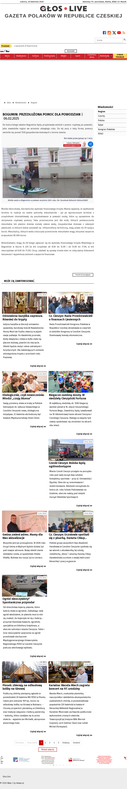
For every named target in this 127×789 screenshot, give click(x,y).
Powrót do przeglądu (82, 275)
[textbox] (109, 40)
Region (34, 102)
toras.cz (20, 783)
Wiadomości (20, 102)
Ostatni (76, 742)
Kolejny (66, 742)
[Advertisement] (63, 79)
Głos (9, 102)
